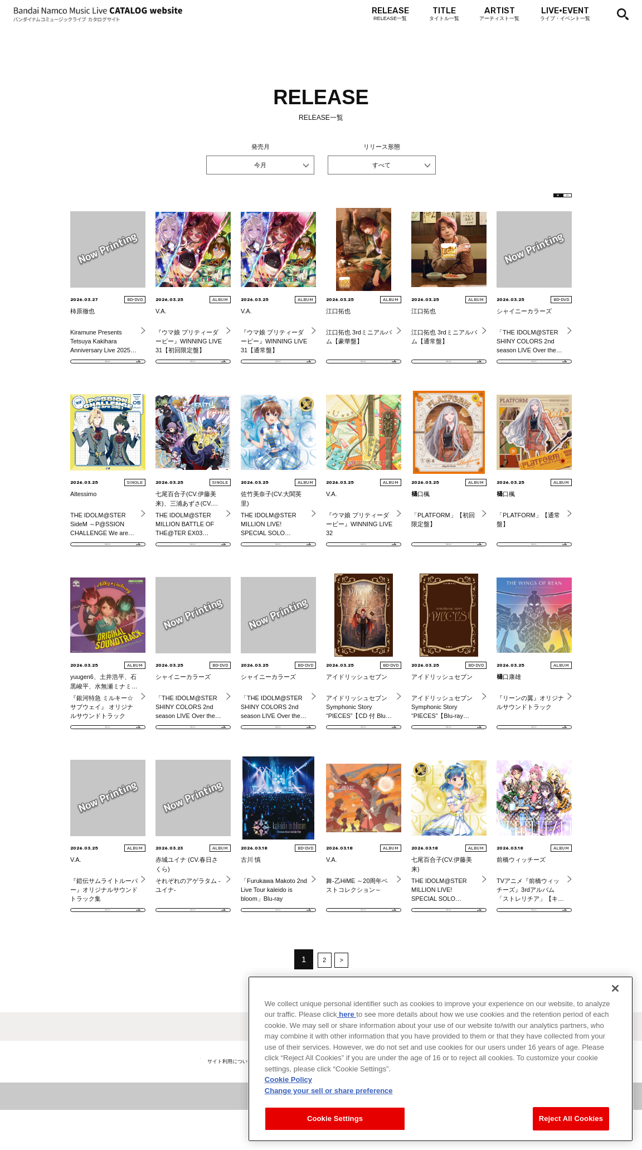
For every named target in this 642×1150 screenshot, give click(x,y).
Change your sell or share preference (329, 1112)
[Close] (615, 1009)
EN (556, 199)
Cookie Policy (288, 1100)
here (347, 1035)
